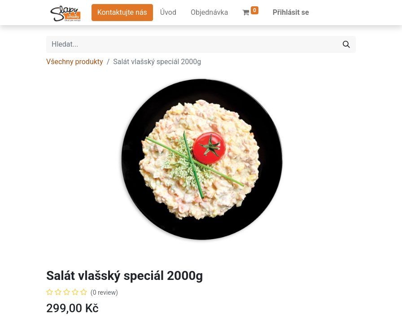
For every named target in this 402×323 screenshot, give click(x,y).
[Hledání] (346, 44)
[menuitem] (168, 12)
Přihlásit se (291, 12)
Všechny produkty (74, 61)
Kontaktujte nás (122, 12)
